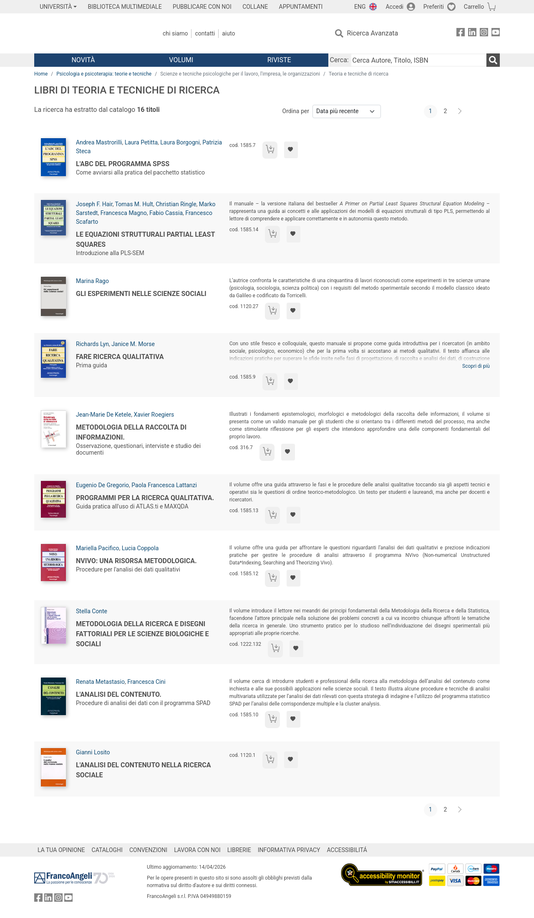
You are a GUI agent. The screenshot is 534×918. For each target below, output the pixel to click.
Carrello (474, 6)
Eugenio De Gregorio (102, 485)
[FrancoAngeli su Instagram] (484, 33)
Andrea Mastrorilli (99, 142)
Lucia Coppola (140, 548)
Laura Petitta (141, 142)
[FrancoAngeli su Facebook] (460, 33)
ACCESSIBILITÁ (347, 850)
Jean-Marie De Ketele (103, 414)
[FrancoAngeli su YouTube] (495, 33)
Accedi (394, 6)
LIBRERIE (239, 850)
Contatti (205, 33)
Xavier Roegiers (154, 414)
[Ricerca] (493, 60)
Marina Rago (92, 281)
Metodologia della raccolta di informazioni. (131, 432)
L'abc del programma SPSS (122, 164)
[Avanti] (460, 111)
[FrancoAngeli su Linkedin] (472, 33)
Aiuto (228, 33)
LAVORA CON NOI (197, 850)
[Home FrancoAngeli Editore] (89, 33)
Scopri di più (476, 366)
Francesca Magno (124, 213)
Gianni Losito (93, 752)
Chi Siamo (175, 33)
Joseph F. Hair (94, 204)
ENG (359, 6)
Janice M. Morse (133, 344)
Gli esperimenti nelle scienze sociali (141, 294)
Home (41, 74)
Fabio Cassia (166, 213)
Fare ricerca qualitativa (120, 357)
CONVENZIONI (148, 850)
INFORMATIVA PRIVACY (289, 850)
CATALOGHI (107, 850)
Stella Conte (91, 611)
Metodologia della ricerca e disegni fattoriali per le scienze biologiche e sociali (142, 634)
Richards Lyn (92, 344)
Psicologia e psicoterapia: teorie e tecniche (103, 74)
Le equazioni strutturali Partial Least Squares (145, 239)
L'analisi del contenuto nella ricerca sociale (143, 770)
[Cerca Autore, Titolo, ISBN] (418, 60)
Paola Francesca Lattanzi (164, 485)
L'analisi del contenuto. (118, 694)
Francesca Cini (146, 681)
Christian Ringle (176, 204)
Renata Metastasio (100, 681)
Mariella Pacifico (97, 548)
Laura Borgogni (180, 142)
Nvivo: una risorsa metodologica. (136, 561)
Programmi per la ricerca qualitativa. (145, 498)
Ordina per (295, 111)
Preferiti (433, 6)
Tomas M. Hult (134, 204)
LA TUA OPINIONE (61, 850)
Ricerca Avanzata (372, 33)
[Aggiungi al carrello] (269, 150)
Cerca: (339, 60)
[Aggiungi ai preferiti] (291, 150)
